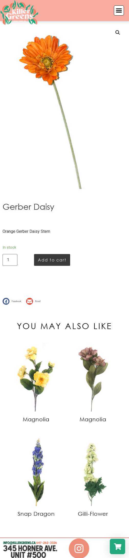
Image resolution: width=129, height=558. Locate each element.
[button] (119, 10)
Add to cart (52, 259)
